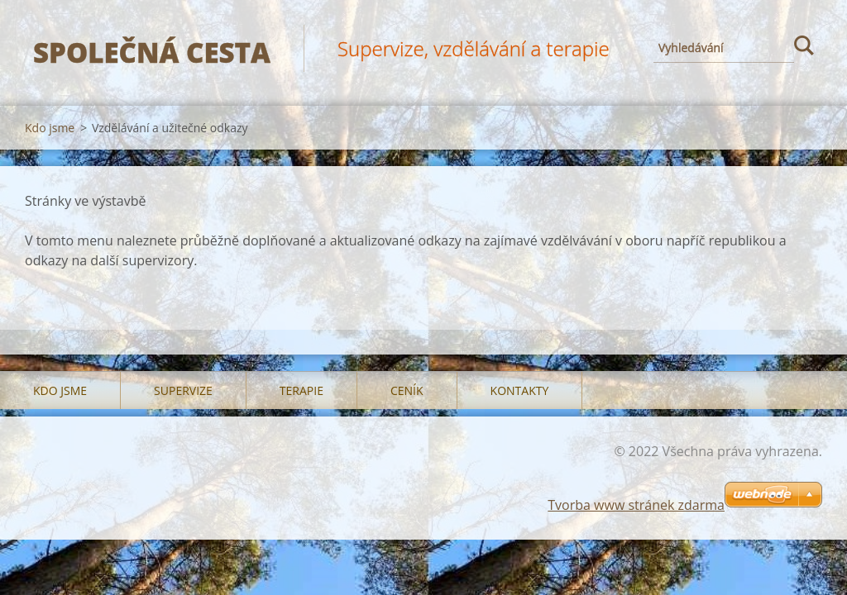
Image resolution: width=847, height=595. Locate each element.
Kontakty (519, 390)
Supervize (183, 390)
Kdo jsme (49, 128)
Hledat (804, 48)
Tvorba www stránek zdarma (636, 505)
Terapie (301, 390)
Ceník (407, 390)
